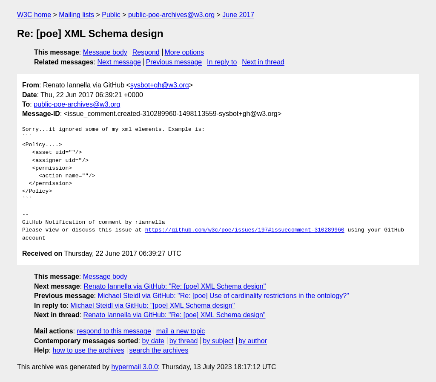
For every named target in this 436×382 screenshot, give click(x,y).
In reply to (222, 62)
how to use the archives (88, 350)
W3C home (34, 14)
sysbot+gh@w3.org (159, 85)
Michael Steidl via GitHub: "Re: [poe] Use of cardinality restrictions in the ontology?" (223, 295)
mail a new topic (180, 331)
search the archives (159, 350)
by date (153, 340)
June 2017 (238, 14)
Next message (119, 62)
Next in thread (263, 62)
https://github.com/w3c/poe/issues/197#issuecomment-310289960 (244, 230)
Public (111, 14)
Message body (105, 52)
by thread (183, 340)
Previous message (174, 62)
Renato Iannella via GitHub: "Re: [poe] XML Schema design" (175, 286)
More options (184, 52)
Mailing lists (76, 14)
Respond (146, 52)
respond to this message (114, 331)
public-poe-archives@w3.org (171, 14)
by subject (218, 340)
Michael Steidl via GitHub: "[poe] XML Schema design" (152, 305)
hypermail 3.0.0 (134, 366)
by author (252, 340)
